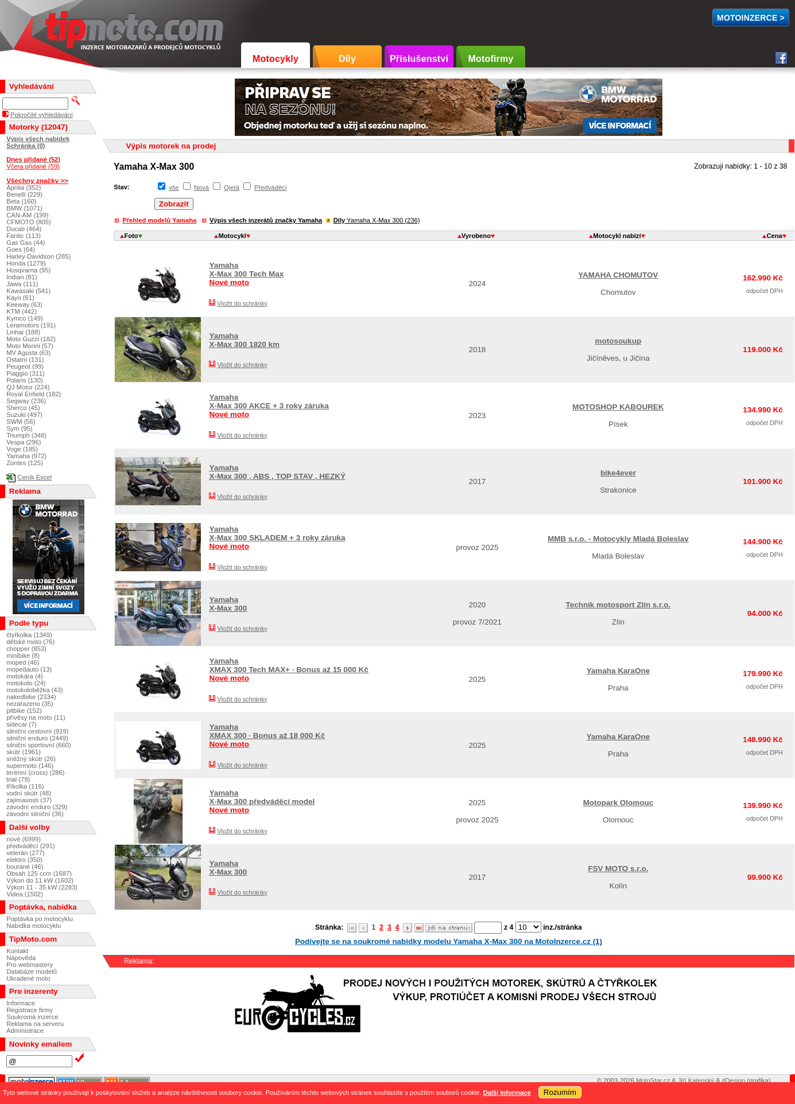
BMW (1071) (24, 208)
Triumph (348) (26, 435)
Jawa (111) (22, 283)
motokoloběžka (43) (34, 689)
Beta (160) (21, 201)
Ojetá (231, 187)
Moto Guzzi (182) (31, 339)
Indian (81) (21, 277)
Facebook (781, 58)
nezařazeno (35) (29, 703)
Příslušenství (419, 59)
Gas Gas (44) (25, 242)
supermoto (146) (29, 765)
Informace (20, 1003)
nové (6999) (23, 839)
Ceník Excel (34, 477)
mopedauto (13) (29, 669)
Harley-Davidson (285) (38, 256)
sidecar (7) (21, 724)
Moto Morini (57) (29, 345)
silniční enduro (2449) (37, 738)
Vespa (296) (23, 442)
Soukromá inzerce (32, 1016)
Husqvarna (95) (28, 270)
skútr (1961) (23, 751)
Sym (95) (19, 428)
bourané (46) (24, 866)
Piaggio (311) (25, 373)
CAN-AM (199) (27, 215)
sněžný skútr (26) (31, 758)
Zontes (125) (24, 462)
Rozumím (560, 1092)
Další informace (506, 1092)
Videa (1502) (24, 894)
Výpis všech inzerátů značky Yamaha (266, 220)
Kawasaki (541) (28, 290)
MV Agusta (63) (28, 352)
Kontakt (17, 950)
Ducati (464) (23, 228)
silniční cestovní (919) (37, 731)
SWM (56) (20, 421)
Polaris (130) (24, 380)
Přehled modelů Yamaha (159, 220)
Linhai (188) (23, 332)
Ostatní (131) (25, 359)
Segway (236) (26, 400)
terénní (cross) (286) (35, 772)
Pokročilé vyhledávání (41, 114)
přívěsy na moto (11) (35, 717)
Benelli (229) (24, 194)
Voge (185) (22, 449)
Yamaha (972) (26, 455)
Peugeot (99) (25, 366)
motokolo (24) (25, 683)
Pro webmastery (29, 964)
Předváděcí (270, 187)
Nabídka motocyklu (33, 925)
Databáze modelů (31, 971)
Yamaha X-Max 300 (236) (376, 220)
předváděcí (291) (30, 845)
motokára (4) (24, 676)
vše (174, 187)
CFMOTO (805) (28, 222)
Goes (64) (20, 249)
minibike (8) (23, 655)
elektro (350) (24, 859)
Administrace (25, 1030)
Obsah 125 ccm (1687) (39, 873)
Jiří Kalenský (696, 1080)
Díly (347, 59)
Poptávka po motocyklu (39, 918)
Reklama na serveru (35, 1023)
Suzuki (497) (24, 414)
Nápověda (21, 957)
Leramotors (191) (31, 325)
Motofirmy (490, 59)
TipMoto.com (71, 27)
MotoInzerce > (751, 17)
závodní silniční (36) (35, 813)
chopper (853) (26, 648)
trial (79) (18, 779)
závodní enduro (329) (36, 806)
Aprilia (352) (23, 187)
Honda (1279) (25, 263)
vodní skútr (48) (28, 793)
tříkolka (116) (25, 786)
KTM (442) (21, 311)
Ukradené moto (28, 978)
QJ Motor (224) (27, 387)
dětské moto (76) (30, 641)
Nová (201, 187)
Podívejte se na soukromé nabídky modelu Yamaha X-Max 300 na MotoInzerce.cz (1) (448, 941)
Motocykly (275, 59)
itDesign (733, 1080)
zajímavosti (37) (29, 800)
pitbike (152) (24, 710)
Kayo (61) (20, 297)
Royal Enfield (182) (33, 394)
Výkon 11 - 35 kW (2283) (41, 887)
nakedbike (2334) (31, 696)
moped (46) (22, 662)
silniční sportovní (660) (38, 745)
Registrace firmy (29, 1010)
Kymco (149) (24, 318)
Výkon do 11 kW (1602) (39, 880)
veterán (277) (25, 852)
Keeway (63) (24, 304)
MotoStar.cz (653, 1080)
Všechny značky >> (37, 180)
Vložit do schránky (242, 303)
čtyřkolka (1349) (29, 634)
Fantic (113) (23, 235)
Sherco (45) (23, 407)
